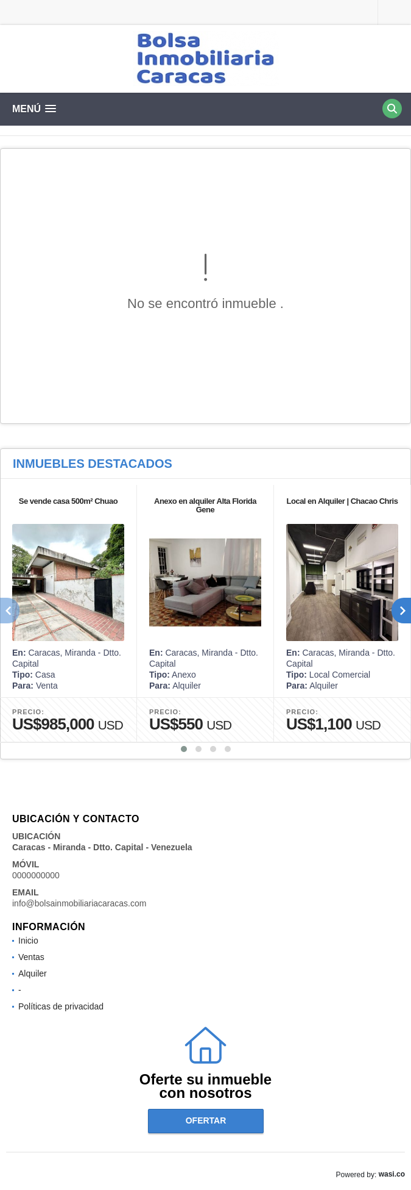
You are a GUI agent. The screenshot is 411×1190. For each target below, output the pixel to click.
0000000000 (36, 875)
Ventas (31, 957)
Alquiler (32, 973)
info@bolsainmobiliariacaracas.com (79, 903)
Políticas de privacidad (61, 1006)
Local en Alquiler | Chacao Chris (342, 501)
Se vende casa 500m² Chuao (68, 501)
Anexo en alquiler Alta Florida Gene (205, 505)
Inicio (28, 940)
